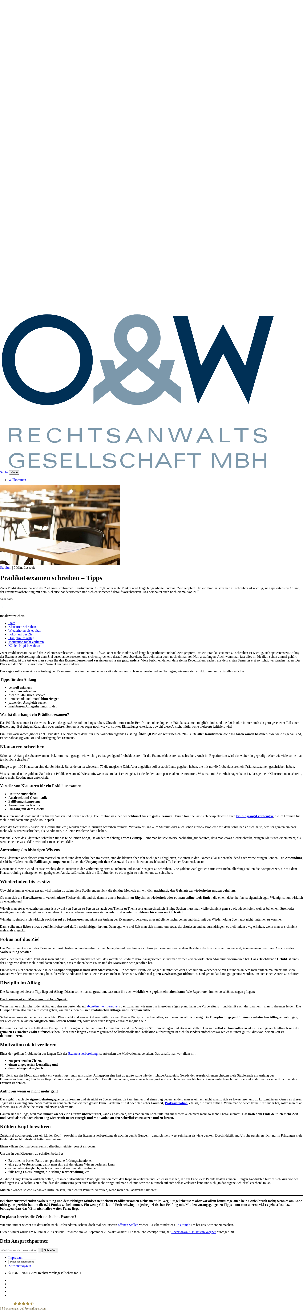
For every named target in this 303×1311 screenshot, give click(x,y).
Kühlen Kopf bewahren (24, 645)
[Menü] (14, 472)
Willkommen (17, 480)
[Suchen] (39, 1250)
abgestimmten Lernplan (103, 1006)
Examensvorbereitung (83, 1053)
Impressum (15, 1257)
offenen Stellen (128, 1225)
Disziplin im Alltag (21, 638)
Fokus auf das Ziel (20, 634)
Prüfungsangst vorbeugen (254, 816)
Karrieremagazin (19, 1266)
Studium (5, 567)
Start (11, 623)
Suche (4, 472)
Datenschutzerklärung (22, 1261)
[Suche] (18, 1250)
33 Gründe (183, 1225)
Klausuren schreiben (22, 627)
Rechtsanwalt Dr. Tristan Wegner (193, 1232)
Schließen (50, 1250)
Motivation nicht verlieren (26, 642)
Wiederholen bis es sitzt (24, 630)
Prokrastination (176, 1103)
